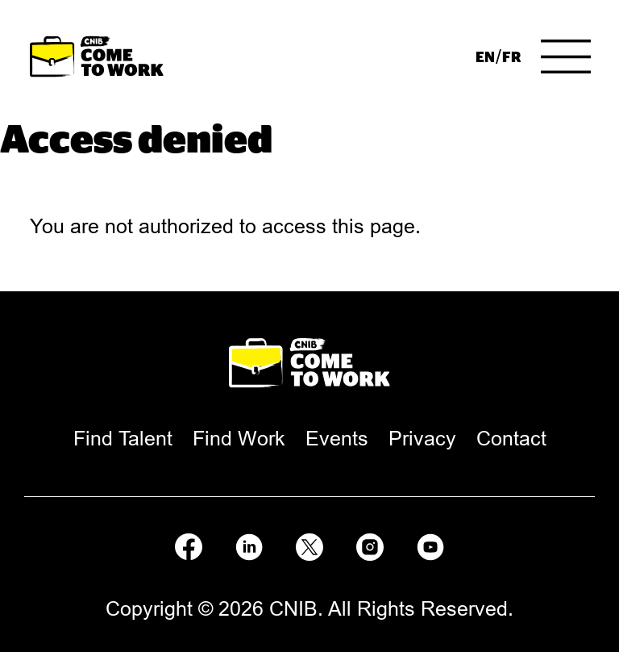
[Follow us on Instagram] (370, 543)
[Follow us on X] (309, 543)
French (511, 56)
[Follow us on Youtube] (430, 543)
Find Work (239, 438)
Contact (511, 438)
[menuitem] (485, 56)
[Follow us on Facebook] (188, 543)
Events (336, 438)
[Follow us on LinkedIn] (249, 543)
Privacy (422, 438)
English (485, 56)
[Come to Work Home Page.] (96, 57)
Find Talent (122, 438)
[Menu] (566, 56)
